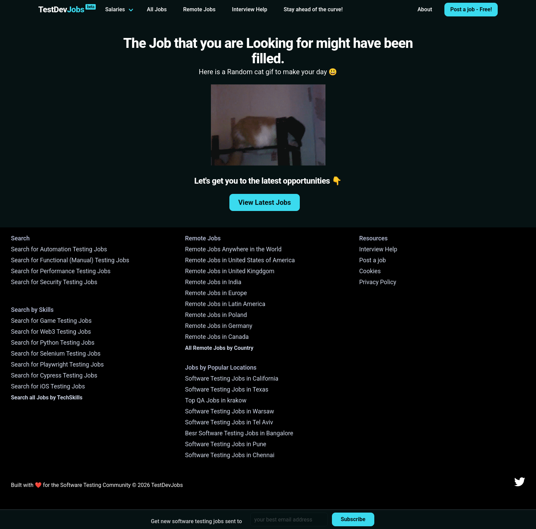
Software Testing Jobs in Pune (225, 444)
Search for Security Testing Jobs (54, 282)
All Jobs (157, 9)
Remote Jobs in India (213, 282)
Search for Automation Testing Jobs (59, 249)
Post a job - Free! (471, 9)
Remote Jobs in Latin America (225, 304)
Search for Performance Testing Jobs (60, 271)
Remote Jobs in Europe (216, 293)
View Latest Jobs (264, 202)
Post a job (372, 260)
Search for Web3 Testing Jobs (51, 331)
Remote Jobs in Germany (218, 325)
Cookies (370, 271)
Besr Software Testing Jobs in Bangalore (239, 433)
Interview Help (249, 9)
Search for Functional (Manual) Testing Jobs (70, 260)
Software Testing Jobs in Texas (226, 389)
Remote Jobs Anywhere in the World (233, 249)
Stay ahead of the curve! (313, 9)
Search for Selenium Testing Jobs (55, 353)
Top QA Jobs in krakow (215, 400)
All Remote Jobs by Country (219, 348)
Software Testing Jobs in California (231, 378)
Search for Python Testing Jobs (52, 342)
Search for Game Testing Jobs (51, 320)
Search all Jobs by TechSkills (46, 397)
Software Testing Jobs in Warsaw (229, 411)
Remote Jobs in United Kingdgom (229, 271)
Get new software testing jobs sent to (196, 521)
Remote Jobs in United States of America (240, 260)
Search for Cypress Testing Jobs (54, 375)
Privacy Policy (377, 282)
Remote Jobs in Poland (216, 315)
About (424, 9)
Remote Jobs (199, 9)
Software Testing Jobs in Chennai (229, 455)
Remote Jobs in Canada (217, 336)
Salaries (115, 9)
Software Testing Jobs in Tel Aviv (229, 422)
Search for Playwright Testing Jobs (57, 364)
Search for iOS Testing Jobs (48, 386)
